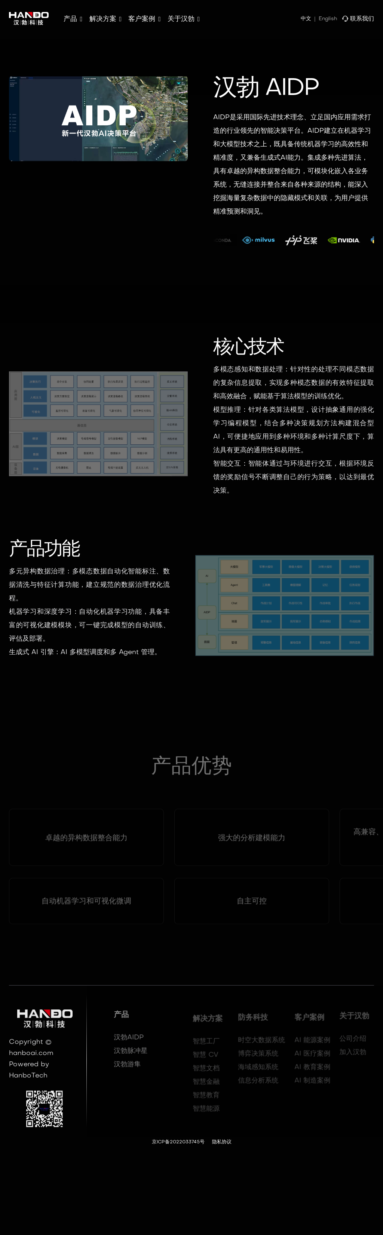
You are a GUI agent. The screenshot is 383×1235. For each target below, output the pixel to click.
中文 (306, 18)
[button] (73, 19)
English (328, 18)
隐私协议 (222, 1142)
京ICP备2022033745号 (178, 1142)
